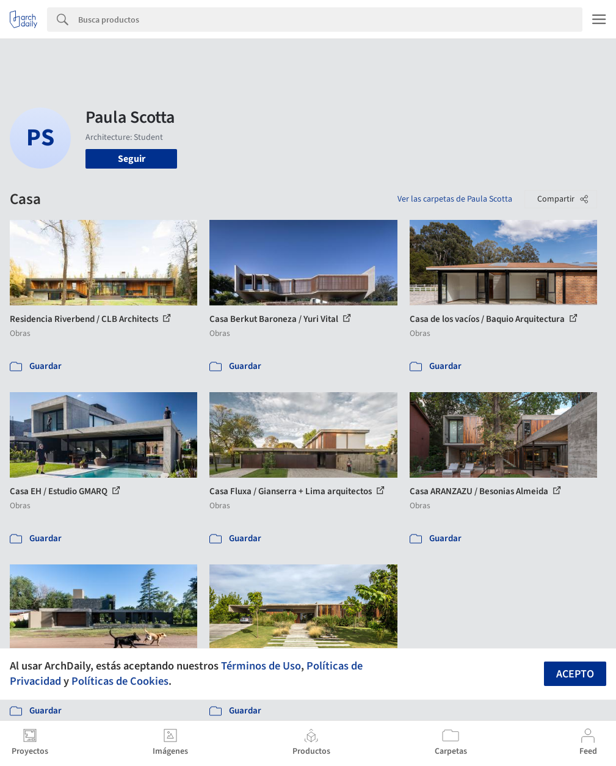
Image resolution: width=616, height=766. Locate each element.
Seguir (131, 159)
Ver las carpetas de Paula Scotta (454, 199)
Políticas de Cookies (119, 681)
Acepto (575, 674)
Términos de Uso (261, 666)
